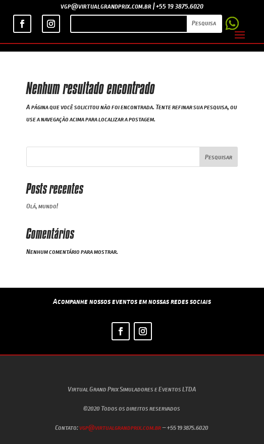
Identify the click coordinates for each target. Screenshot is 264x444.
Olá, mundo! (42, 205)
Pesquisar (218, 156)
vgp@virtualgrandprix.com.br (120, 427)
